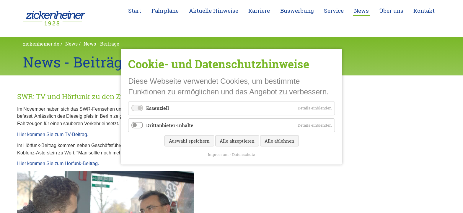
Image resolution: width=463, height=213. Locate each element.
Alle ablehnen (279, 140)
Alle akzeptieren (237, 140)
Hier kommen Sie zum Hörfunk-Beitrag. (58, 154)
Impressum (218, 154)
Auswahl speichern (189, 140)
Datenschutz (243, 154)
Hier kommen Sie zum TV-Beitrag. (52, 125)
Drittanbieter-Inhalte (169, 125)
